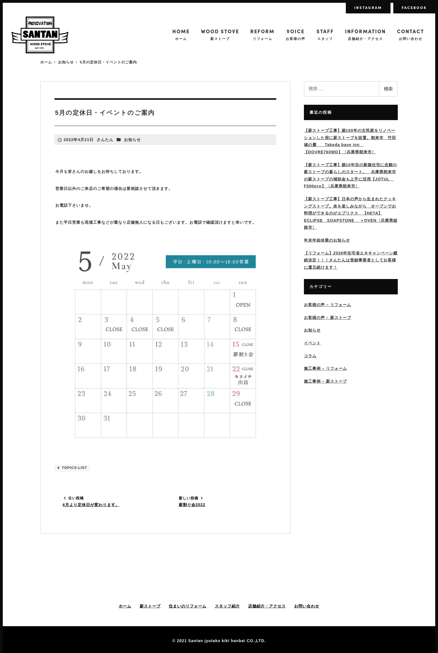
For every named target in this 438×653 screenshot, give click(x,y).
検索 (388, 89)
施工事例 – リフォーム (325, 368)
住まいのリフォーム (187, 606)
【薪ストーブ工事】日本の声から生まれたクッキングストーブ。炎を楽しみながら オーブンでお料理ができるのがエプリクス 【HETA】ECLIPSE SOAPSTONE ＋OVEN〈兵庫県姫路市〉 (350, 213)
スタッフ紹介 (227, 606)
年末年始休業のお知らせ (327, 240)
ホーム (125, 606)
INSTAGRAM (368, 7)
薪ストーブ (150, 606)
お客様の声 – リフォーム (327, 304)
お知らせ (132, 139)
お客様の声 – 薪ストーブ (327, 317)
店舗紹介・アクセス (267, 606)
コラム (310, 356)
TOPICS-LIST (74, 468)
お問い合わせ (306, 606)
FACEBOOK (414, 7)
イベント (312, 343)
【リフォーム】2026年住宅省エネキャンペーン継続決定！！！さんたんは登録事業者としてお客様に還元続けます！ (351, 260)
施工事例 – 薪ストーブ (325, 381)
